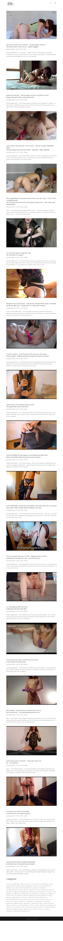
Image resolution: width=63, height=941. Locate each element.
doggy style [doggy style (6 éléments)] (17, 912)
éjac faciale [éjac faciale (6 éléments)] (17, 931)
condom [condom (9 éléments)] (20, 908)
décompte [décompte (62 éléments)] (9, 914)
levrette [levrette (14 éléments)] (16, 922)
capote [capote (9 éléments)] (35, 906)
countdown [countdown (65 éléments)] (28, 908)
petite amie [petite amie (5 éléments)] (35, 924)
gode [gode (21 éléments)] (8, 918)
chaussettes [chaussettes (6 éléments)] (47, 906)
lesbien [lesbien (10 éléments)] (9, 922)
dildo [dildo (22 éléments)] (51, 910)
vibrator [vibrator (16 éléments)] (36, 929)
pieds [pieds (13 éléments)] (41, 924)
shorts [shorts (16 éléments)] (30, 927)
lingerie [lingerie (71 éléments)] (22, 922)
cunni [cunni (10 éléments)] (37, 910)
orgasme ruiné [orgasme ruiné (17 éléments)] (18, 924)
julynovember (11, 51)
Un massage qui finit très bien (20, 627)
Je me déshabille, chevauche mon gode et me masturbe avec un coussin (30, 523)
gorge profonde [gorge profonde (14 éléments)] (17, 918)
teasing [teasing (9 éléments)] (15, 929)
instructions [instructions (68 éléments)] (38, 918)
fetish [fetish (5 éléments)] (26, 916)
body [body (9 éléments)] (51, 904)
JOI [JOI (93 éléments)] (32, 920)
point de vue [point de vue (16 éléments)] (15, 925)
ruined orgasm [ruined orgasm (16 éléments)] (51, 925)
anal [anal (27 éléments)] (8, 904)
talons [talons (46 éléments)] (9, 929)
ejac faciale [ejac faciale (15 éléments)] (35, 914)
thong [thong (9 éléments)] (20, 929)
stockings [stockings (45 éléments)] (47, 927)
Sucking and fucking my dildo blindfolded (26, 883)
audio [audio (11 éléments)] (28, 904)
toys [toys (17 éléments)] (30, 929)
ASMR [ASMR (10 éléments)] (22, 904)
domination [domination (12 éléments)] (42, 912)
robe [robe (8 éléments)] (37, 925)
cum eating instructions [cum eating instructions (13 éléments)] (13, 910)
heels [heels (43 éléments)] (24, 918)
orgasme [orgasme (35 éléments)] (9, 924)
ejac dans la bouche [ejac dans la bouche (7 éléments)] (25, 914)
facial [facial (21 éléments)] (8, 916)
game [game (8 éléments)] (38, 916)
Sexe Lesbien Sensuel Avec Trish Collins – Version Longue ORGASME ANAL (29, 152)
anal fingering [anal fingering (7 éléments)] (15, 904)
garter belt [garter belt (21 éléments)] (44, 916)
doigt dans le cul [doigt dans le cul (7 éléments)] (33, 912)
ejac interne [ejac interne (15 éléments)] (44, 914)
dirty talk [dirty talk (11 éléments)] (9, 912)
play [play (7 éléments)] (52, 924)
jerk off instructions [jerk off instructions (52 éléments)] (12, 920)
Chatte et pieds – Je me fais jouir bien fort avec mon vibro (30, 367)
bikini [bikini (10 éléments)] (39, 904)
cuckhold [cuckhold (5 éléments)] (43, 908)
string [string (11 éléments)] (53, 927)
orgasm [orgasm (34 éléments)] (47, 922)
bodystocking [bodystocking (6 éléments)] (10, 906)
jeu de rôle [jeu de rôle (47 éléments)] (26, 920)
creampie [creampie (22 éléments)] (35, 908)
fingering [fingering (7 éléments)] (32, 916)
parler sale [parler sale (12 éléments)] (27, 924)
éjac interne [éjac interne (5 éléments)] (25, 931)
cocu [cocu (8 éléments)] (15, 908)
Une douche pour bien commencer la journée (27, 680)
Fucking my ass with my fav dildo (22, 832)
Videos (24, 51)
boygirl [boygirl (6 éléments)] (23, 906)
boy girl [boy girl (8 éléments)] (17, 906)
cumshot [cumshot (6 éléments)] (32, 910)
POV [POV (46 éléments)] (32, 925)
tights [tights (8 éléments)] (25, 929)
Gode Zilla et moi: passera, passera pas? (24, 419)
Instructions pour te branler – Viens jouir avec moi (29, 781)
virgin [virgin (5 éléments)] (47, 929)
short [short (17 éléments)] (24, 927)
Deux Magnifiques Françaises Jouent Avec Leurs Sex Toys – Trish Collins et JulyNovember (30, 207)
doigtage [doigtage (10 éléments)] (24, 912)
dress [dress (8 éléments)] (49, 912)
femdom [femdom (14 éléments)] (20, 916)
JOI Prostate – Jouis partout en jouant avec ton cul (29, 731)
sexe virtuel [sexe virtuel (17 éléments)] (17, 927)
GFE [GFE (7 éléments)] (50, 916)
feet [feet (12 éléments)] (14, 916)
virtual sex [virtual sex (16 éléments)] (10, 931)
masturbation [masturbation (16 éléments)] (30, 922)
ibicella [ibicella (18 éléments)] (31, 918)
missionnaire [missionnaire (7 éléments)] (39, 922)
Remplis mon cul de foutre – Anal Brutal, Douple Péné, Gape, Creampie (28, 312)
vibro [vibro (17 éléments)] (42, 929)
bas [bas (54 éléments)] (34, 904)
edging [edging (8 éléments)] (16, 914)
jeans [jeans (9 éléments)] (45, 918)
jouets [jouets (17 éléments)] (37, 920)
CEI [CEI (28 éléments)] (41, 906)
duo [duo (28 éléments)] (54, 912)
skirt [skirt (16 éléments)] (35, 927)
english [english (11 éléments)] (51, 914)
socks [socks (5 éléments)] (40, 927)
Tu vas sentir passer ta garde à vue (22, 259)
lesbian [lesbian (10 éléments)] (48, 920)
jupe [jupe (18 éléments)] (43, 920)
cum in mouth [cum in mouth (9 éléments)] (24, 910)
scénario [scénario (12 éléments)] (9, 927)
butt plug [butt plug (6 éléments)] (29, 906)
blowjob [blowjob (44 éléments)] (45, 904)
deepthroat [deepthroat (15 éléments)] (45, 910)
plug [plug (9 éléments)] (8, 925)
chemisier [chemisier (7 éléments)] (9, 908)
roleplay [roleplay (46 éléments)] (43, 925)
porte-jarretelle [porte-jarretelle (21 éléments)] (24, 925)
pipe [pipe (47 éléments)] (47, 924)
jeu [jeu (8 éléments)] (20, 920)
